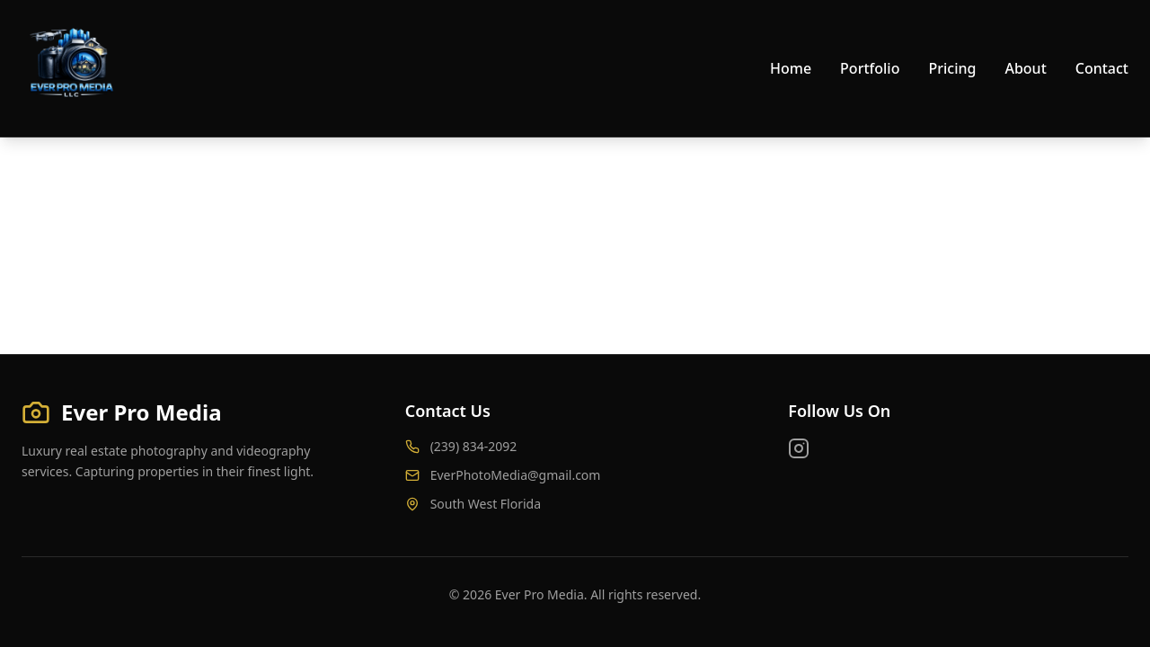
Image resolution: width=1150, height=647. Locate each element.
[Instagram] (798, 448)
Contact (1101, 68)
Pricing (952, 68)
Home (790, 68)
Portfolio (869, 68)
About (1025, 68)
